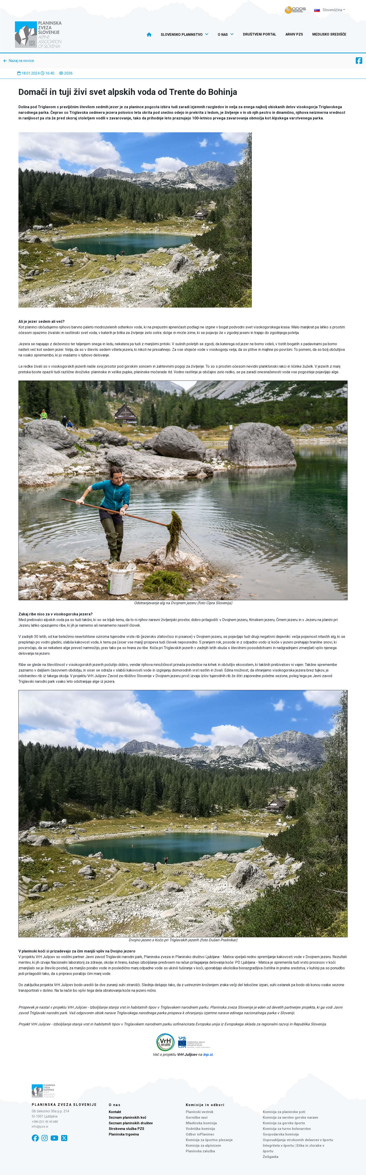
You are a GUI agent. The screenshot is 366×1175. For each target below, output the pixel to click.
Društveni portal (259, 34)
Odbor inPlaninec (200, 1134)
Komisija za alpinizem (203, 1146)
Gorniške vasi (197, 1118)
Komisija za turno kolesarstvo (287, 1129)
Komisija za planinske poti (284, 1112)
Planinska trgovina (124, 1134)
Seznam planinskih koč (127, 1118)
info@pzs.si (40, 1126)
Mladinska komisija (201, 1123)
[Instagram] (45, 1138)
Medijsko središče (329, 34)
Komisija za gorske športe (284, 1123)
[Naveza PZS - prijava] (295, 10)
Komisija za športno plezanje (209, 1140)
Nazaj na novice (21, 60)
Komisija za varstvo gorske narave (290, 1118)
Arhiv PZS (294, 34)
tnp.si (207, 1054)
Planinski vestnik (199, 1112)
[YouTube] (54, 1138)
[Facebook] (35, 1138)
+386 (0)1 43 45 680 (45, 1121)
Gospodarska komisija (281, 1134)
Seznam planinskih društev (131, 1123)
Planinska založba (200, 1151)
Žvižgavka (270, 1157)
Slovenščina (328, 10)
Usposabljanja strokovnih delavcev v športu (298, 1140)
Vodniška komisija (200, 1129)
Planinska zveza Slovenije (64, 1105)
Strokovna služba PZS (126, 1129)
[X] (64, 1138)
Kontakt (115, 1112)
